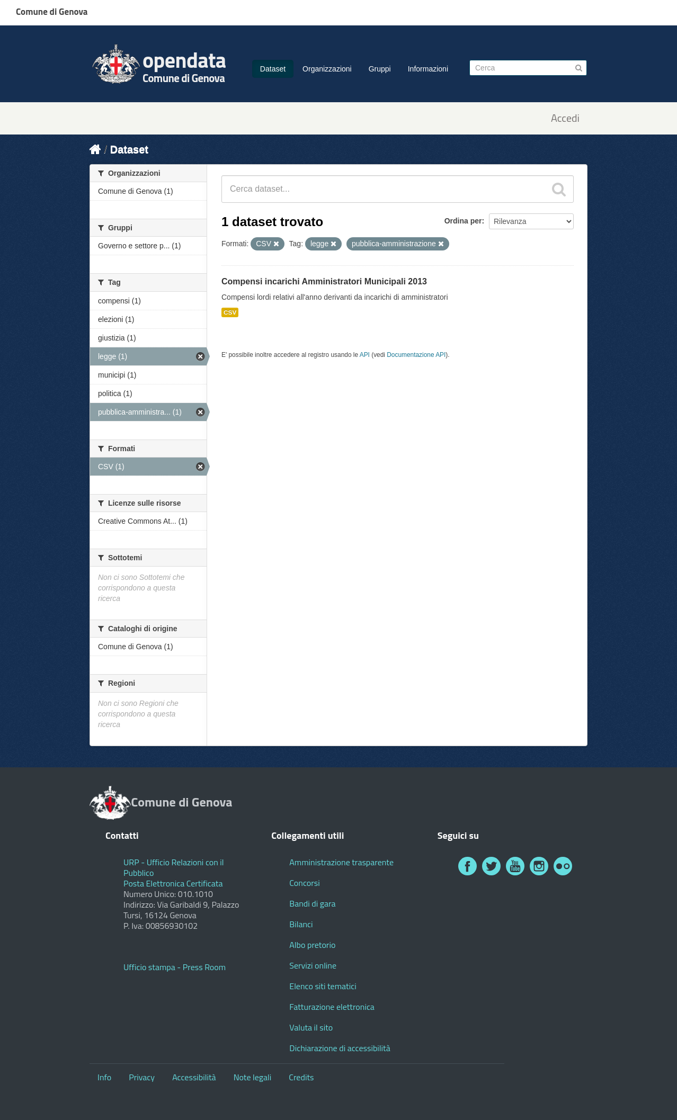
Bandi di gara (312, 903)
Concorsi (304, 882)
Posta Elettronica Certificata (172, 883)
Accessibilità (194, 1077)
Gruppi (380, 69)
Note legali (253, 1077)
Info (104, 1077)
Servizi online (312, 965)
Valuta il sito (311, 1027)
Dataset (273, 69)
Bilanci (301, 924)
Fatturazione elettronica (332, 1006)
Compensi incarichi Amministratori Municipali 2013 (324, 281)
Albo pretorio (312, 944)
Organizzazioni (327, 69)
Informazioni (428, 69)
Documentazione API (416, 355)
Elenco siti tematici (322, 986)
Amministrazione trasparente (341, 862)
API (365, 355)
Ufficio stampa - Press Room (174, 967)
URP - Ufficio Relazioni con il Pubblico (173, 867)
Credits (301, 1077)
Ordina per (463, 221)
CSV (230, 312)
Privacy (142, 1077)
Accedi (565, 118)
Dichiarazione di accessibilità (339, 1048)
